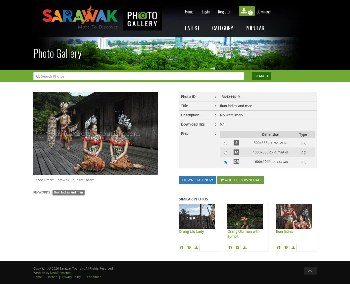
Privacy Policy (71, 277)
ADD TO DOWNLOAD (240, 180)
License (52, 277)
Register (224, 11)
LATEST (192, 28)
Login (206, 11)
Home (189, 11)
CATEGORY (222, 28)
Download (255, 11)
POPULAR (255, 28)
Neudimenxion (60, 273)
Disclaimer (93, 277)
